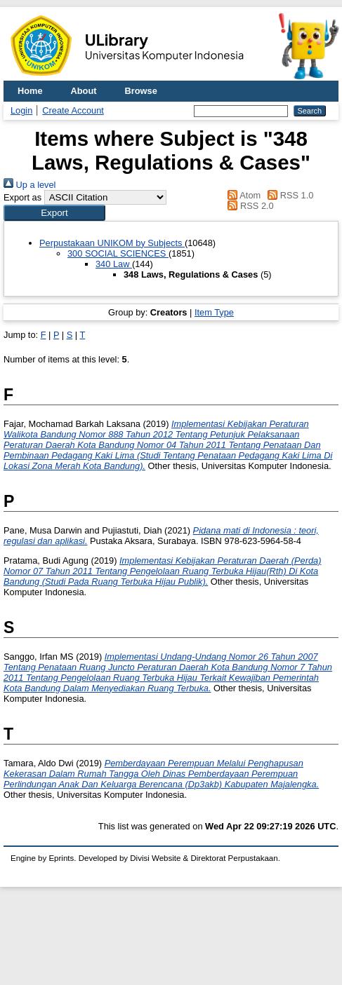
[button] (54, 213)
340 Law (114, 264)
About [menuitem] (84, 91)
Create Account (73, 110)
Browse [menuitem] (141, 91)
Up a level (29, 184)
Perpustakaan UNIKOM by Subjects (112, 243)
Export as (22, 197)
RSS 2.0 (248, 206)
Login (21, 110)
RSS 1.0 (288, 195)
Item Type (214, 312)
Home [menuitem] (30, 91)
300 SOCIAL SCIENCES (118, 253)
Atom (242, 195)
